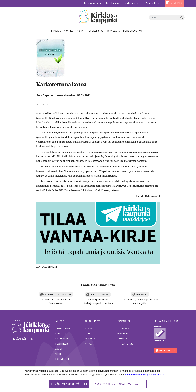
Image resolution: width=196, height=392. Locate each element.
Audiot (58, 348)
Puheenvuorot (62, 338)
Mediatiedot (123, 333)
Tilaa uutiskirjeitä (125, 343)
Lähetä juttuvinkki (132, 3)
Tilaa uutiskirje (153, 3)
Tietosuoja (122, 338)
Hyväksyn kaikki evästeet (69, 383)
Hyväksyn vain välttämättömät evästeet (119, 384)
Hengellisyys (61, 343)
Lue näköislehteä (92, 3)
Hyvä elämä (61, 333)
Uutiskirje (141, 294)
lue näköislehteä (164, 320)
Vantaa (88, 343)
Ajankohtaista (62, 328)
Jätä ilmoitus (112, 3)
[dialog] (98, 379)
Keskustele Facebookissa (58, 294)
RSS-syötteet (62, 359)
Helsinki (89, 328)
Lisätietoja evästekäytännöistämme (144, 374)
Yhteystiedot (123, 328)
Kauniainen (90, 338)
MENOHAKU (176, 3)
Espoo (88, 333)
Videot (58, 354)
